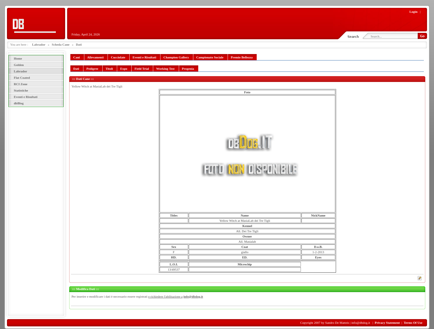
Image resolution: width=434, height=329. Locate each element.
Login (414, 11)
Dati (79, 44)
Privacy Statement (387, 322)
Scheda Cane (60, 44)
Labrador (38, 44)
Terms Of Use (413, 322)
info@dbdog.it (193, 296)
